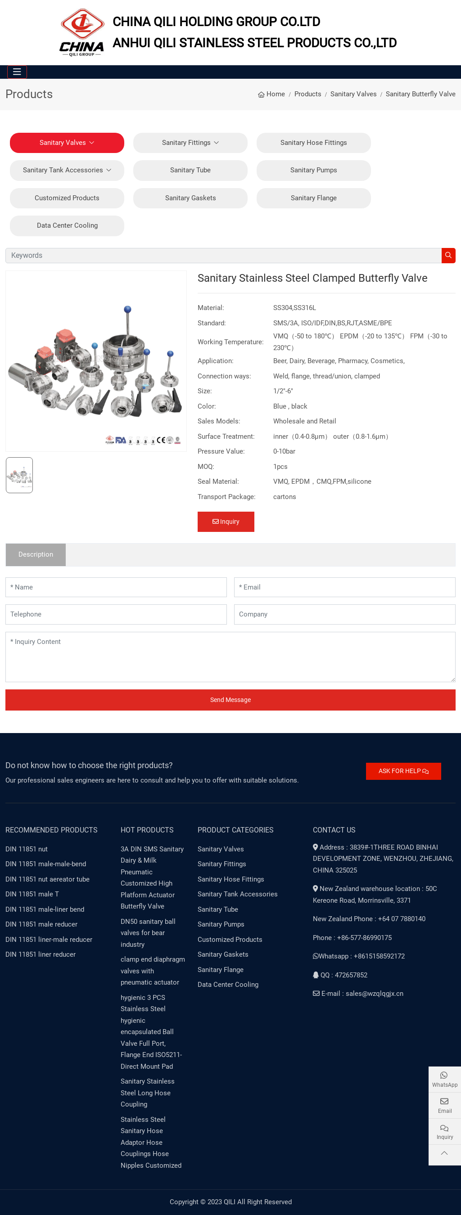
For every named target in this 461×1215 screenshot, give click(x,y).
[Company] (345, 614)
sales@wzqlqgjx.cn (374, 994)
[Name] (116, 587)
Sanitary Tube (190, 170)
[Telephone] (116, 614)
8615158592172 (381, 956)
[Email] (345, 587)
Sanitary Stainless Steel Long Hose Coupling (148, 1092)
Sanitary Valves (63, 143)
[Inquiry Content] (230, 657)
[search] (449, 255)
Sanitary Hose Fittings (313, 143)
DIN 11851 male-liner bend (44, 909)
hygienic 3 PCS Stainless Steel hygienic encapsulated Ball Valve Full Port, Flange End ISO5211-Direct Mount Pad (151, 1032)
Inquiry (226, 521)
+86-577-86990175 (364, 938)
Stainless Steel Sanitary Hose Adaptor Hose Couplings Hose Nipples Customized (151, 1143)
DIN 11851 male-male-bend (45, 864)
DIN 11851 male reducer (41, 924)
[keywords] (223, 255)
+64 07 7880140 (401, 919)
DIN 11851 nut (26, 849)
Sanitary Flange (314, 198)
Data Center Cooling (67, 225)
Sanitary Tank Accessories (63, 170)
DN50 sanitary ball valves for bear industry (148, 933)
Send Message (230, 699)
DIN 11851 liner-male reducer (48, 940)
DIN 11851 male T (32, 894)
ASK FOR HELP (404, 770)
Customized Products (67, 198)
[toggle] (17, 72)
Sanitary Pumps (313, 170)
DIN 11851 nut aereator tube (47, 879)
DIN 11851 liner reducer (40, 954)
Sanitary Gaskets (190, 198)
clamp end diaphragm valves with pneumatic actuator (153, 970)
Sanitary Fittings (186, 143)
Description (35, 554)
